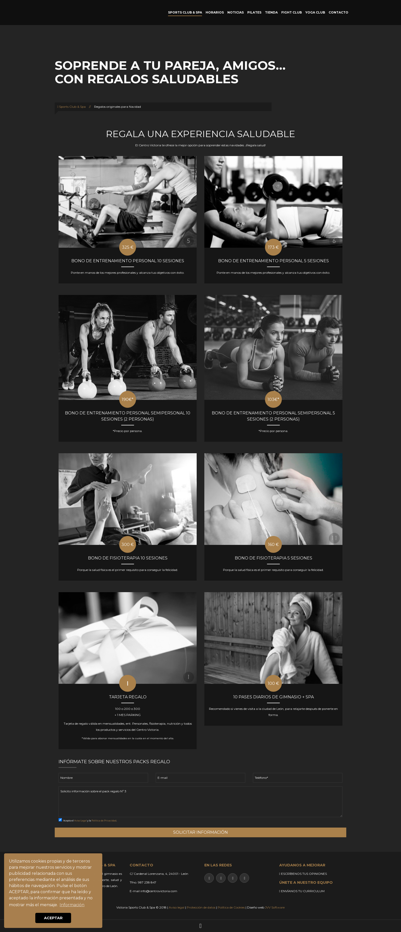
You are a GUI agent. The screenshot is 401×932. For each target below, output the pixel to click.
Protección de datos (201, 907)
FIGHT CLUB (291, 12)
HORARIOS (215, 12)
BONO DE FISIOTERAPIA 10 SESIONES (128, 558)
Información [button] (72, 904)
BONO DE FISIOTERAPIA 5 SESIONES (273, 558)
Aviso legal (176, 907)
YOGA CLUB (315, 12)
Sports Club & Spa (71, 107)
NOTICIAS (235, 12)
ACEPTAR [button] (53, 918)
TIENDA (271, 12)
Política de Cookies (231, 907)
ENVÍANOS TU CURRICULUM (302, 891)
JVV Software (275, 907)
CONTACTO (338, 12)
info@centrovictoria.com (158, 891)
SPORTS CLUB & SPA (185, 12)
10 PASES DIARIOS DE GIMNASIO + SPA (273, 697)
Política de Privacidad (104, 820)
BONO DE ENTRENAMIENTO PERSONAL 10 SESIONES (127, 260)
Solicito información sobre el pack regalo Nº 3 (200, 801)
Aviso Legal (80, 820)
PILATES (254, 12)
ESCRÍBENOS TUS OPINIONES (303, 874)
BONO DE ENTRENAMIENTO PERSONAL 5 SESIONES (273, 260)
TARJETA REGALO (128, 697)
